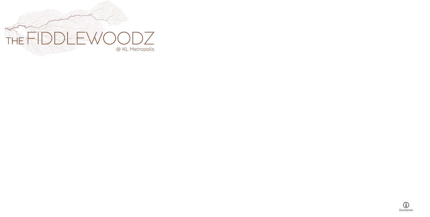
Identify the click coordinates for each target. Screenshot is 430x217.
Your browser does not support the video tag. (215, 108)
